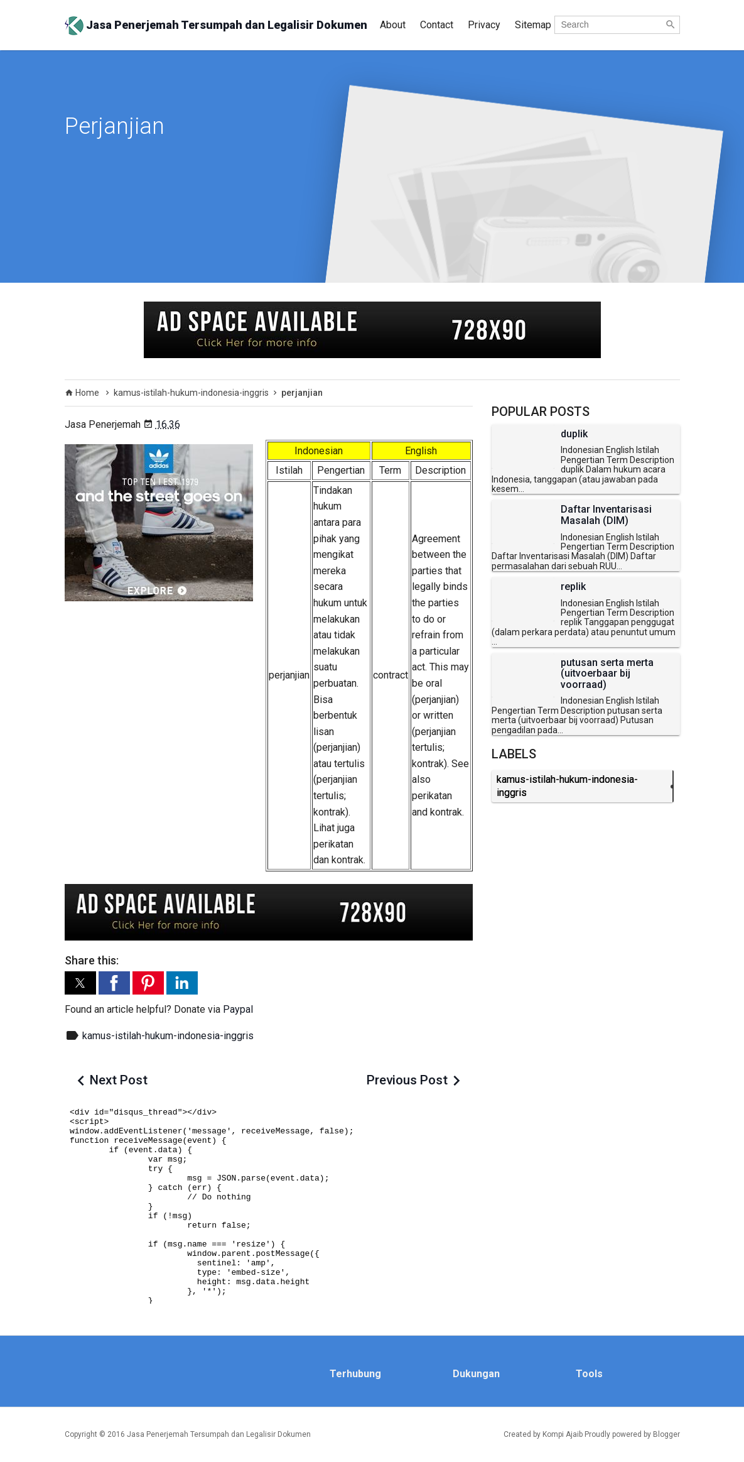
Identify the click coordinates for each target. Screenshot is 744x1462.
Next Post (119, 1080)
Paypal (238, 1009)
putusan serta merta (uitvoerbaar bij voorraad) (607, 673)
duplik (574, 434)
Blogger (666, 1434)
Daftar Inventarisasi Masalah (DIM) (606, 515)
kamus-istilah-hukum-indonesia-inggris (168, 1036)
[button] (80, 983)
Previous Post (407, 1080)
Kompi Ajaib (562, 1434)
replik (573, 586)
